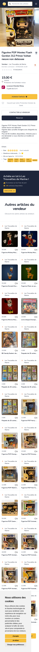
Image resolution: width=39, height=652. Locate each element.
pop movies (29, 160)
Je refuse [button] (15, 640)
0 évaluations (17, 70)
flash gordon (22, 160)
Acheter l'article (19, 97)
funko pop (16, 160)
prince (35, 160)
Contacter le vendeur (19, 112)
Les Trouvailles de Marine (17, 64)
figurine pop (10, 160)
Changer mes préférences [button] (15, 644)
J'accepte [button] (15, 636)
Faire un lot (10, 191)
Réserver (19, 118)
